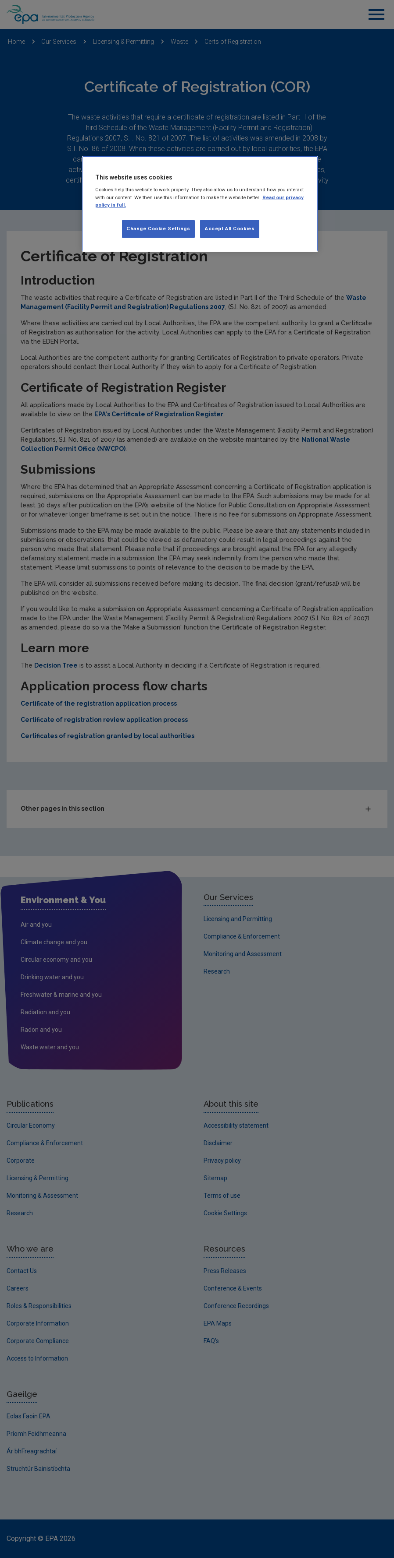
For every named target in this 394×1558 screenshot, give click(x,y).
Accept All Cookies (229, 228)
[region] (200, 204)
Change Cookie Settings (158, 228)
